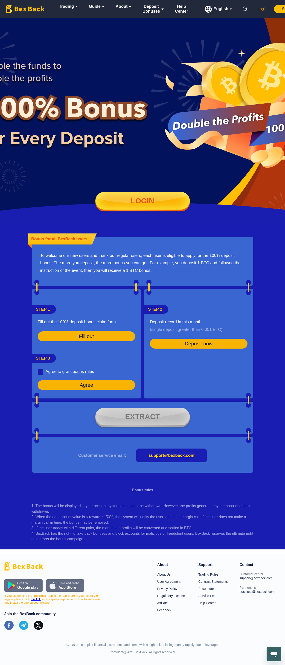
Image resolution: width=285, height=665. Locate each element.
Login (262, 9)
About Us (164, 574)
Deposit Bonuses (151, 9)
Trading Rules (208, 574)
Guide (95, 6)
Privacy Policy (167, 589)
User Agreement (168, 581)
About (122, 6)
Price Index (206, 589)
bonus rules (83, 371)
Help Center (181, 9)
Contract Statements (213, 581)
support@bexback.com (172, 455)
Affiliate (162, 603)
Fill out (86, 336)
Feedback (164, 610)
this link (36, 599)
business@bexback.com (256, 592)
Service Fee (207, 596)
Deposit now (198, 344)
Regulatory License (171, 596)
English (220, 8)
